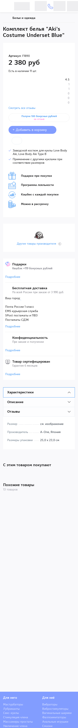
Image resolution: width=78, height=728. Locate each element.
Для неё (48, 698)
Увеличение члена (15, 726)
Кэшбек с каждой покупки (33, 195)
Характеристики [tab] (20, 392)
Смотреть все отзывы (22, 108)
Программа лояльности (31, 185)
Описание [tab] (15, 402)
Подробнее (12, 277)
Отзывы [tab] (13, 411)
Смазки (47, 726)
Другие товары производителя (36, 243)
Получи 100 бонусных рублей (39, 118)
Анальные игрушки (55, 721)
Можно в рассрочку (28, 204)
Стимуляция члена (15, 717)
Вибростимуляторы (55, 709)
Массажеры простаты (18, 721)
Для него (10, 698)
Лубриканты (11, 709)
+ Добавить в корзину (32, 130)
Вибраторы (49, 704)
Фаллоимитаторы (54, 717)
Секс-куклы (11, 713)
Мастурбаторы (13, 704)
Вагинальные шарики (57, 713)
